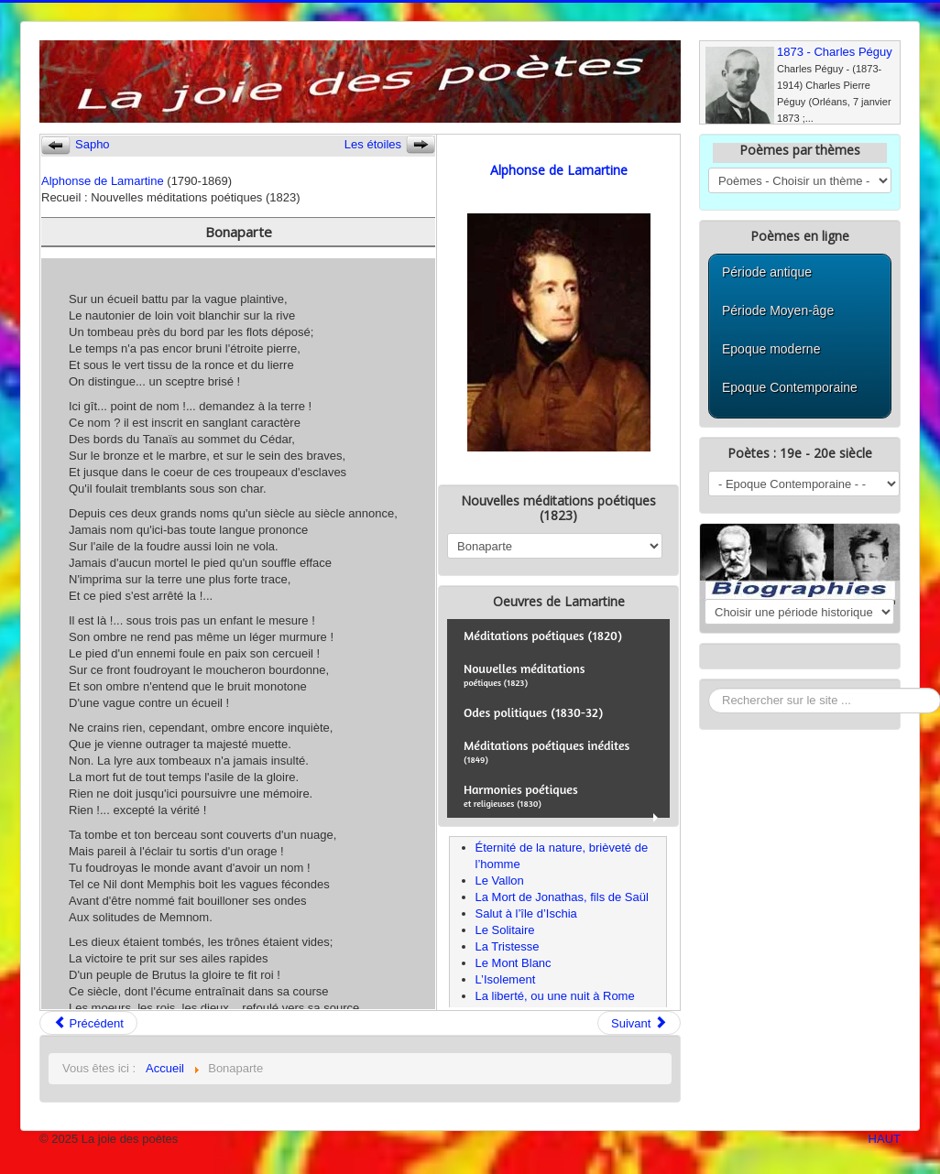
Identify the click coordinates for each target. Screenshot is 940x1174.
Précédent (88, 1023)
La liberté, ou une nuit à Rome (555, 996)
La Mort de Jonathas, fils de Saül (562, 897)
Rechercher (708, 688)
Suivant (639, 1023)
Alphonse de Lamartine (102, 181)
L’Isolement (505, 979)
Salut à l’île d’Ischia (526, 913)
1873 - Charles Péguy (834, 52)
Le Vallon (499, 880)
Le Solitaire (505, 930)
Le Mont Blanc (513, 963)
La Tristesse (507, 946)
